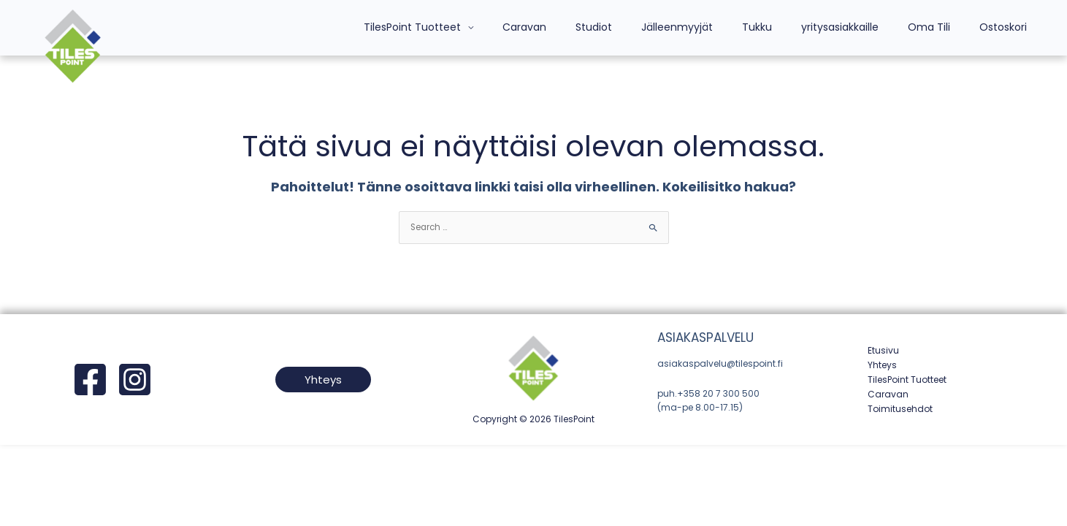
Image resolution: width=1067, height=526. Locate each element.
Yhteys (882, 365)
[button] (323, 380)
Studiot (642, 27)
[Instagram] (135, 380)
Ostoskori (1007, 27)
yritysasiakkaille (861, 27)
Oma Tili (942, 27)
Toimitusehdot (900, 409)
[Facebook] (90, 380)
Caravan (581, 27)
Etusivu (883, 351)
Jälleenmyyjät (716, 27)
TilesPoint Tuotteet (478, 27)
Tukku (788, 27)
